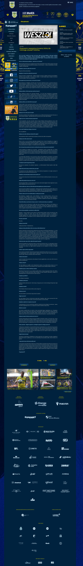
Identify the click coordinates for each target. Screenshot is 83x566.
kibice (62, 55)
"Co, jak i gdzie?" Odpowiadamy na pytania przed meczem (66, 47)
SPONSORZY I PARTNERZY (11, 51)
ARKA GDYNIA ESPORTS (11, 60)
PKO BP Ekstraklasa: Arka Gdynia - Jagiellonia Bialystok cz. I (46, 388)
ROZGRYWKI (11, 49)
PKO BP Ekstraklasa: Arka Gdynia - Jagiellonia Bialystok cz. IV (19, 388)
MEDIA (11, 58)
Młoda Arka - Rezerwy (11, 35)
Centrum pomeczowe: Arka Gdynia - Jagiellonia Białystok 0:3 (66, 38)
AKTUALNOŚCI (11, 31)
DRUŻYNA (11, 47)
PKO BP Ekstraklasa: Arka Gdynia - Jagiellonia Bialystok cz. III (46, 378)
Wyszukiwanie (11, 42)
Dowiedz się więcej (23, 4)
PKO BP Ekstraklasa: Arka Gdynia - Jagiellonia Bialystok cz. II (63, 378)
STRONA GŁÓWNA (11, 29)
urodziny (66, 56)
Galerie (11, 38)
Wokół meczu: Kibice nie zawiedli (66, 29)
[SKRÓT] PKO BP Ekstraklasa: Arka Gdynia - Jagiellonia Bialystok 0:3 (66, 34)
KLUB (11, 44)
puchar (70, 55)
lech (66, 55)
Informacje (11, 33)
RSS (11, 40)
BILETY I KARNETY (11, 53)
